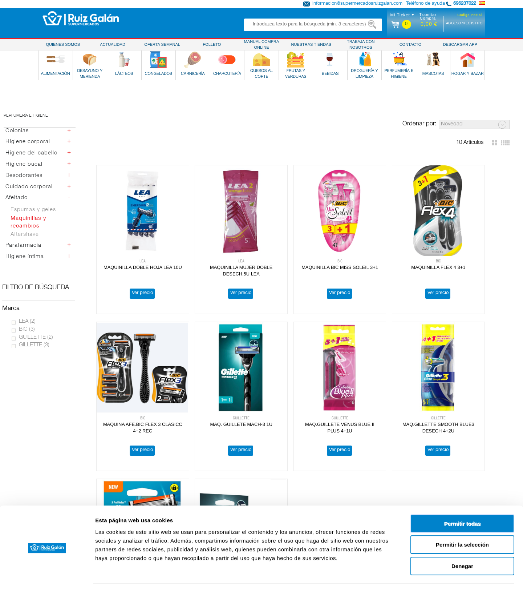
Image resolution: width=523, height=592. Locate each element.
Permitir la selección (462, 524)
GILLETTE (34, 345)
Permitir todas (462, 503)
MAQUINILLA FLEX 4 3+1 (382, 251)
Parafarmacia (23, 245)
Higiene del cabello (31, 153)
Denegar (462, 546)
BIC (27, 329)
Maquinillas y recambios (28, 222)
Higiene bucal (23, 164)
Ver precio (134, 277)
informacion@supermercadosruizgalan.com (357, 3)
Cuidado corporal (29, 187)
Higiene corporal (27, 142)
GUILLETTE (36, 337)
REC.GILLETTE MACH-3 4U (465, 392)
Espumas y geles (33, 210)
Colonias (17, 131)
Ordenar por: (419, 124)
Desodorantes (23, 175)
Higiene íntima (24, 256)
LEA (27, 321)
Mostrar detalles (393, 578)
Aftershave (25, 234)
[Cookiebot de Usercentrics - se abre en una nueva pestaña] (47, 577)
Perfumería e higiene (26, 116)
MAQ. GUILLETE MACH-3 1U (134, 392)
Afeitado (16, 198)
